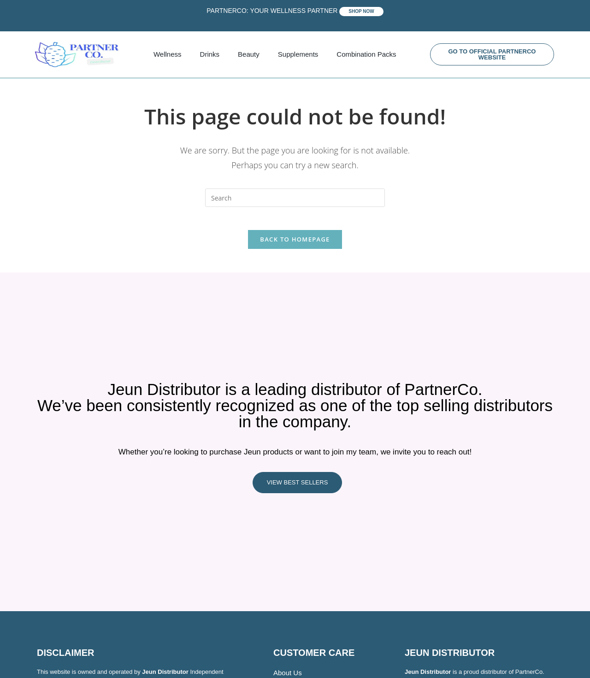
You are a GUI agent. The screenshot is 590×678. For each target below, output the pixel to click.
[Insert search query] (295, 198)
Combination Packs (366, 54)
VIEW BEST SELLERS (297, 487)
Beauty (249, 54)
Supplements (298, 54)
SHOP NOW (361, 11)
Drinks (210, 54)
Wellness (167, 54)
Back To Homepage (295, 244)
